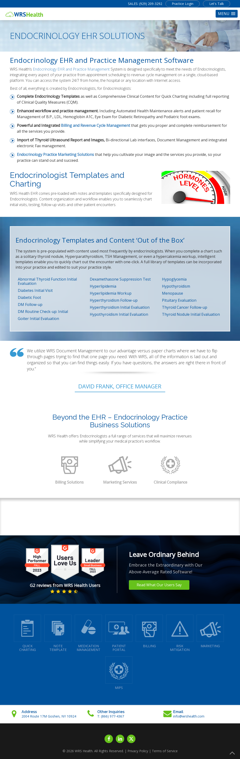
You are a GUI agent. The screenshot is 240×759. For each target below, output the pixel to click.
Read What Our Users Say (159, 584)
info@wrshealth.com (188, 716)
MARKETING (210, 631)
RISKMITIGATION (179, 633)
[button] (227, 14)
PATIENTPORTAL (118, 633)
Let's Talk (216, 3)
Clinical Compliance (170, 482)
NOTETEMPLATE (57, 633)
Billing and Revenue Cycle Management (95, 125)
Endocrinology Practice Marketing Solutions (55, 154)
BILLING (149, 631)
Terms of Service (165, 751)
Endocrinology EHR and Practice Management (71, 69)
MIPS (118, 673)
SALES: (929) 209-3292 (145, 3)
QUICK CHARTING (27, 633)
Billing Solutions (69, 482)
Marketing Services (120, 482)
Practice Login (182, 3)
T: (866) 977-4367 (110, 716)
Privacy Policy (138, 751)
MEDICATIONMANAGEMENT (88, 633)
